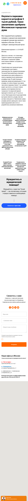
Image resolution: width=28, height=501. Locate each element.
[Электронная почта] (18, 307)
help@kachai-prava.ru (17, 4)
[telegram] (15, 307)
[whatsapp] (13, 307)
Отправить (14, 344)
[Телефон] (10, 307)
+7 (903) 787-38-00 (15, 3)
